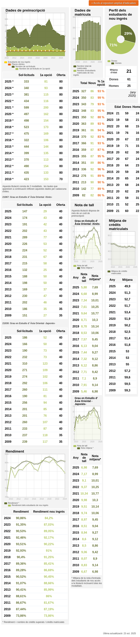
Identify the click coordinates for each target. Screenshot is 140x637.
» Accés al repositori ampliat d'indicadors (114, 2)
